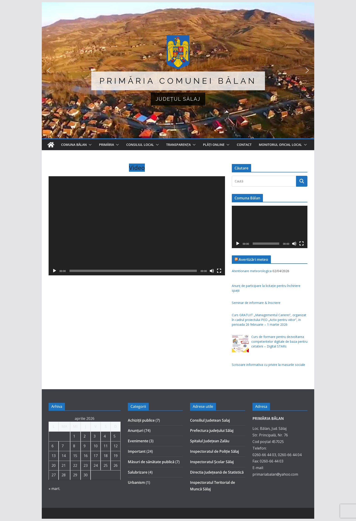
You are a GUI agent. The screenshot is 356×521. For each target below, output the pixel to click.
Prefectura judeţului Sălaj (211, 430)
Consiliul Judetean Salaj (210, 420)
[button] (178, 70)
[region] (178, 70)
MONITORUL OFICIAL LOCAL (280, 144)
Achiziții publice (141, 420)
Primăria (106, 144)
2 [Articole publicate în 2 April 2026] (85, 436)
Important (137, 451)
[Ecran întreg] (219, 271)
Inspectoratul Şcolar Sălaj (212, 461)
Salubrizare (137, 472)
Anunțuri (135, 430)
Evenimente (138, 440)
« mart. (54, 488)
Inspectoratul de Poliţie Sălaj (214, 451)
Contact (244, 144)
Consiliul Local (140, 144)
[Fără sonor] (212, 271)
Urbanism (136, 482)
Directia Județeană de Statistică (217, 472)
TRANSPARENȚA (178, 144)
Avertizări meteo (253, 259)
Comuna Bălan (74, 144)
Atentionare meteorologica (252, 271)
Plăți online (214, 144)
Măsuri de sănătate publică (151, 461)
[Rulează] (54, 271)
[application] (137, 225)
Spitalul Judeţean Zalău (209, 440)
